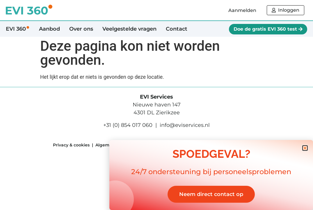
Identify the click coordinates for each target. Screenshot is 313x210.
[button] (305, 148)
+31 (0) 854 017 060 (127, 125)
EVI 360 (18, 29)
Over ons (81, 29)
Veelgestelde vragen (129, 29)
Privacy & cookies (71, 145)
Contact (176, 29)
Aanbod (49, 29)
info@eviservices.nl (185, 125)
